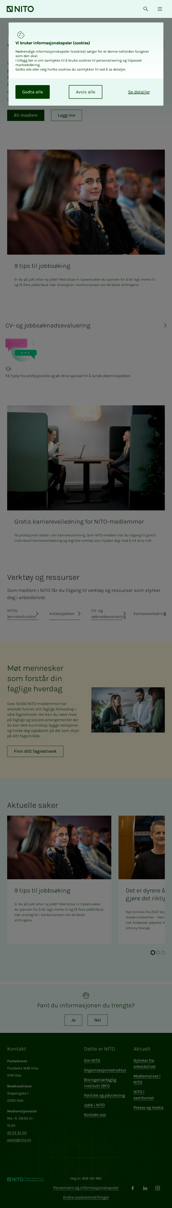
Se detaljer (139, 92)
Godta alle (32, 92)
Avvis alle (85, 92)
